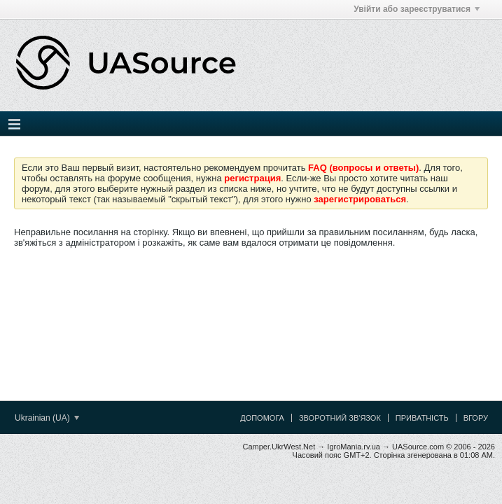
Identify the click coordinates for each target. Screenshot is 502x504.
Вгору (475, 418)
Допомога (262, 418)
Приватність (422, 418)
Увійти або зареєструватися (417, 9)
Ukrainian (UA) (47, 418)
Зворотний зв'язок (340, 418)
